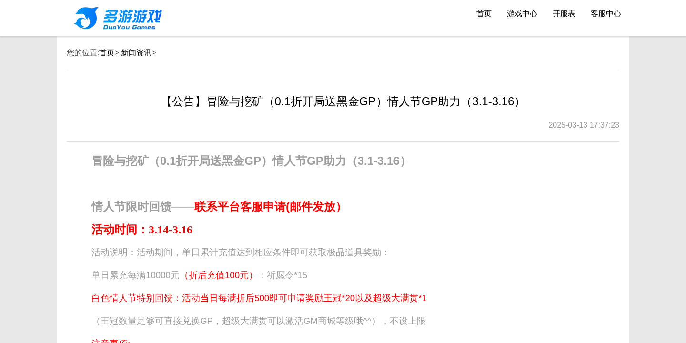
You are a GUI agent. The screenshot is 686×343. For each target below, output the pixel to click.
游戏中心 (522, 14)
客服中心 (606, 14)
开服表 (564, 14)
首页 (484, 14)
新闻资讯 (136, 53)
